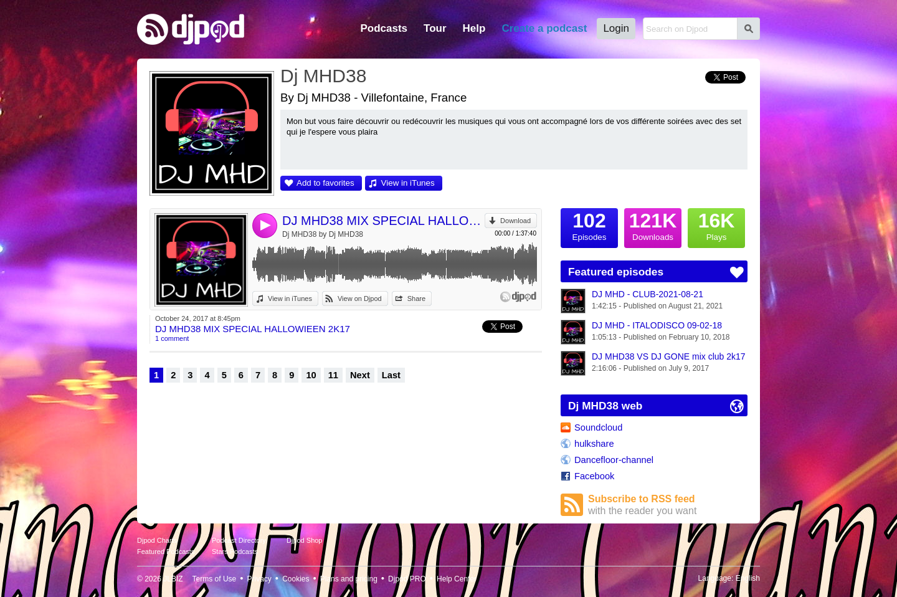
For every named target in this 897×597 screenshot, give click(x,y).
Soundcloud (598, 427)
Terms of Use (214, 579)
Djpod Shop (305, 540)
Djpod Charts (157, 540)
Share (416, 298)
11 (333, 375)
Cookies (295, 579)
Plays (716, 225)
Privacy (259, 579)
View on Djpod (360, 298)
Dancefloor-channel (613, 460)
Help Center (457, 579)
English (748, 578)
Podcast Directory (239, 540)
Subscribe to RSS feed (668, 505)
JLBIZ (173, 579)
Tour (435, 28)
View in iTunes (408, 183)
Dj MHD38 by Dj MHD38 (322, 234)
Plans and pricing (348, 579)
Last (391, 375)
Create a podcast (544, 28)
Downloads (652, 225)
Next (360, 375)
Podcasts (383, 28)
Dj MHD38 (323, 75)
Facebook (594, 476)
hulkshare (594, 444)
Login (616, 28)
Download (515, 220)
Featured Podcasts (165, 551)
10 (311, 375)
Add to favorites (325, 183)
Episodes (589, 225)
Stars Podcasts (235, 551)
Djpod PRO (407, 579)
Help (474, 28)
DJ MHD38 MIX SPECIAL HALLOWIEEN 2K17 (383, 220)
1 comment (172, 338)
